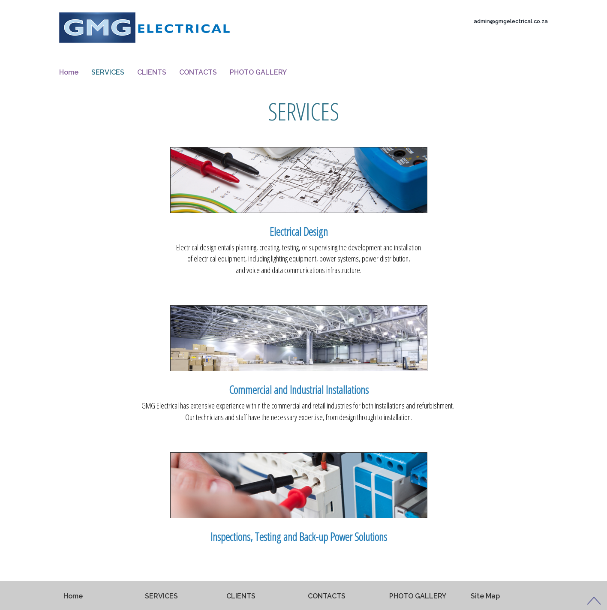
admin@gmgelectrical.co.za (511, 21)
